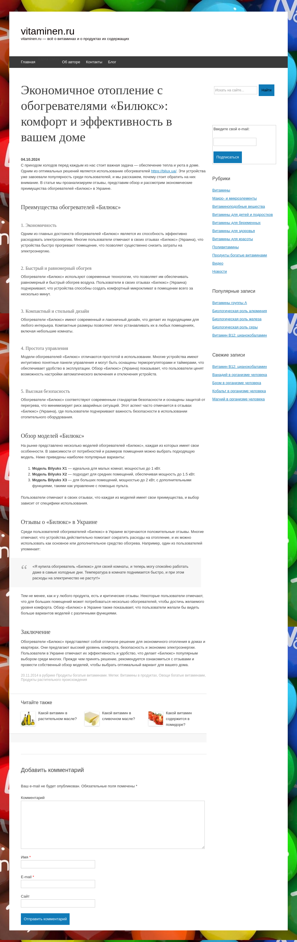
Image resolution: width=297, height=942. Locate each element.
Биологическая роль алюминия (239, 311)
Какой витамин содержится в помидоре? (179, 719)
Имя (26, 857)
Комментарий (33, 797)
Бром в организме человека (236, 383)
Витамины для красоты (232, 239)
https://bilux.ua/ (163, 171)
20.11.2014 (29, 675)
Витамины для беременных (236, 222)
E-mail (27, 877)
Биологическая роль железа (236, 319)
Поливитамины (225, 247)
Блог (112, 62)
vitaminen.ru (48, 31)
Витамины (221, 190)
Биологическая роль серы (235, 327)
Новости (219, 271)
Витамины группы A (229, 303)
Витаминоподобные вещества (238, 206)
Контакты (94, 62)
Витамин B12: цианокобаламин (239, 335)
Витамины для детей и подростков (242, 214)
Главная (28, 62)
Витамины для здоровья (233, 231)
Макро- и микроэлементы (234, 198)
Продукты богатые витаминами (81, 675)
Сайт (25, 896)
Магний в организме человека (238, 399)
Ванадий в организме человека (239, 375)
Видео (217, 263)
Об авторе (71, 62)
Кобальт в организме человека (239, 391)
